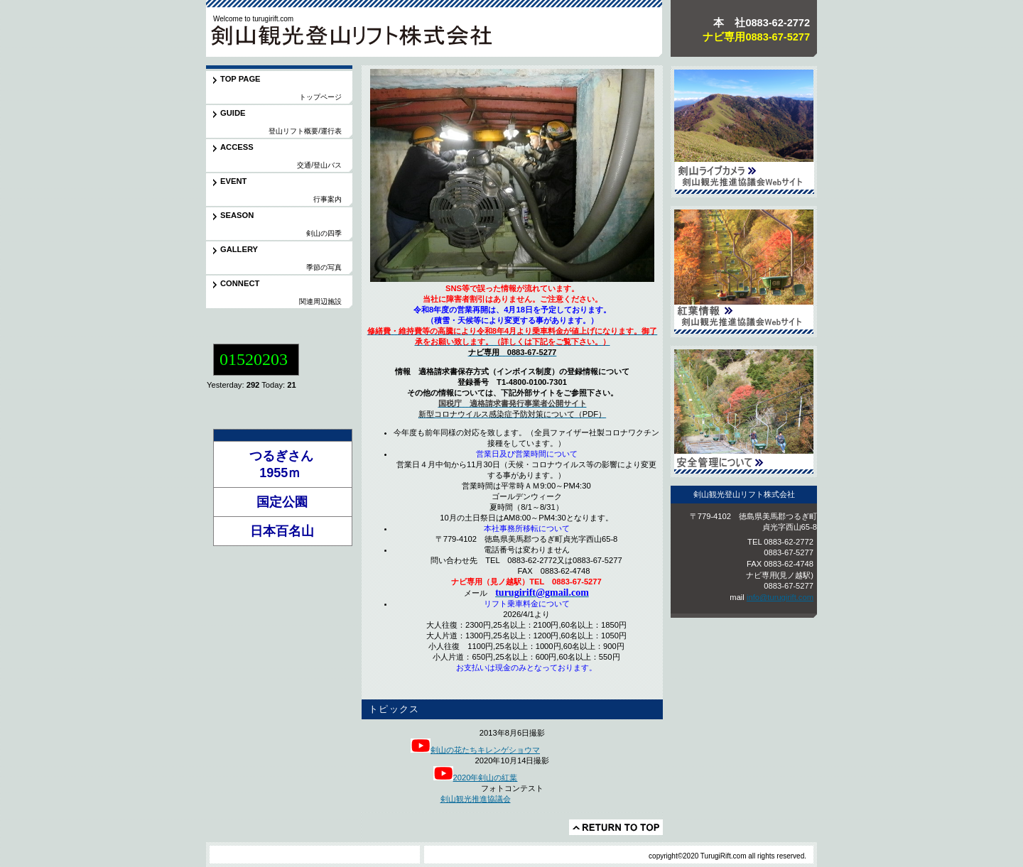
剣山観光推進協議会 (475, 799)
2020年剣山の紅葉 (485, 777)
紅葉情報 (744, 271)
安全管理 (744, 411)
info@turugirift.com (780, 597)
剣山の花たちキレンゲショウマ (475, 750)
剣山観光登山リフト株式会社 (355, 38)
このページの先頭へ (616, 827)
